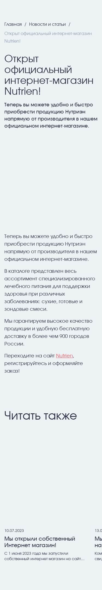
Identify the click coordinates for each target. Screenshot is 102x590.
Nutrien (64, 356)
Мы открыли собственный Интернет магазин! (39, 542)
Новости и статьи (48, 24)
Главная (13, 24)
